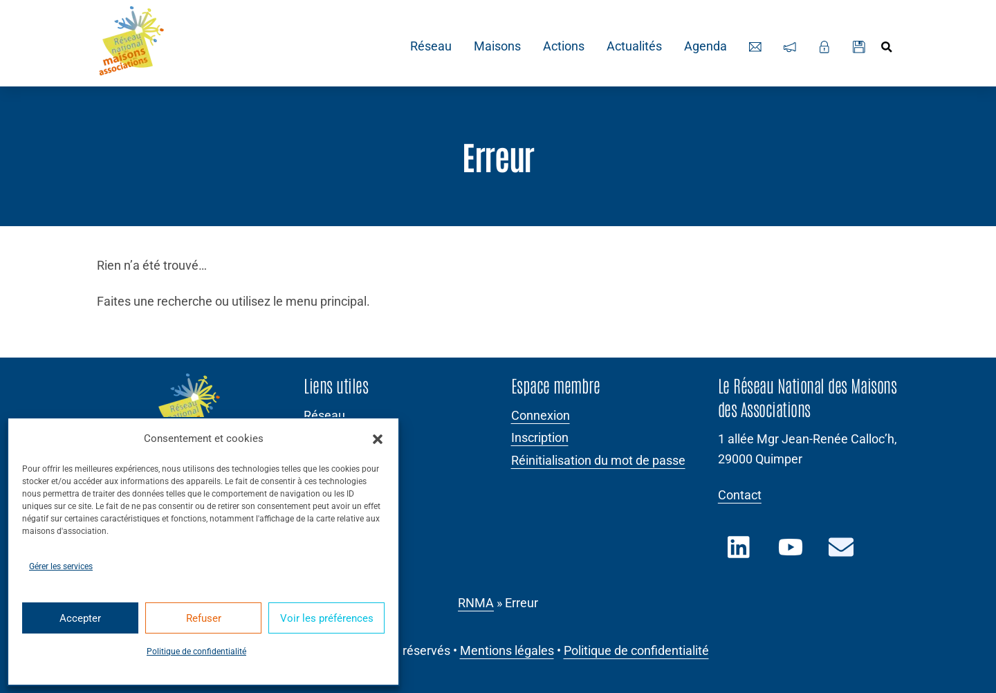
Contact (740, 495)
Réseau (429, 46)
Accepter (80, 618)
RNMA (476, 603)
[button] (378, 439)
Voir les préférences (327, 618)
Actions (561, 46)
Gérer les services (61, 566)
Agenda (703, 46)
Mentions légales (507, 651)
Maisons (495, 46)
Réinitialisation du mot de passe (598, 461)
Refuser (203, 618)
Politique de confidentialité (196, 651)
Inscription (540, 438)
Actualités (632, 46)
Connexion (540, 416)
